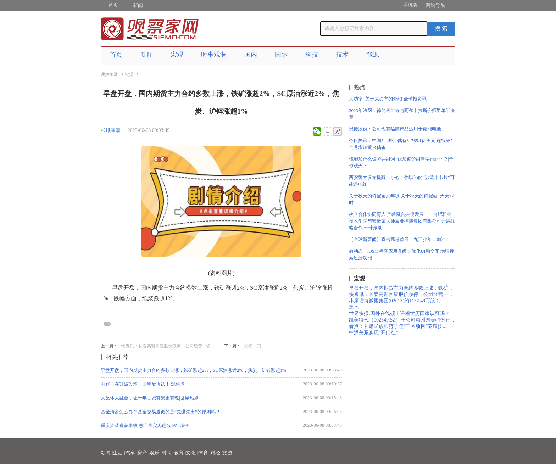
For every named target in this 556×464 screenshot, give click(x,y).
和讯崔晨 (111, 130)
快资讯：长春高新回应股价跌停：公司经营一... (400, 294)
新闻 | (107, 452)
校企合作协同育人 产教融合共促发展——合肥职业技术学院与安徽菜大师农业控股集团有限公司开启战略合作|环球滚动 (402, 221)
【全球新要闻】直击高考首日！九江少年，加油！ (399, 239)
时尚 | (168, 452)
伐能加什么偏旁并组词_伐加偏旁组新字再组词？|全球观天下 (401, 162)
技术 (342, 54)
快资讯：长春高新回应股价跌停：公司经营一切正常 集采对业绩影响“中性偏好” (196, 345)
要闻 (146, 54)
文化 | (192, 452)
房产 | (143, 452)
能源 (372, 54)
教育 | (180, 452)
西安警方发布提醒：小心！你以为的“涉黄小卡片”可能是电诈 (402, 181)
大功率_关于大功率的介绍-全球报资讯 (388, 98)
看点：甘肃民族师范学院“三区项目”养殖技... (397, 326)
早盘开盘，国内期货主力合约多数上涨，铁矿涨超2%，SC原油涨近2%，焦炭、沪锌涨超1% (193, 370)
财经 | (216, 452)
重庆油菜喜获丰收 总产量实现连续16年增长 (145, 425)
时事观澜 (214, 54)
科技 (311, 54)
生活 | (119, 452)
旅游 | (228, 452)
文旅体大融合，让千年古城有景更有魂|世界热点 (150, 398)
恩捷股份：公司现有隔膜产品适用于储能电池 (395, 129)
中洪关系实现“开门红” (373, 332)
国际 (281, 54)
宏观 (177, 54)
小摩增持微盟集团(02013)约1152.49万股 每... (397, 300)
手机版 (410, 5)
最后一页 (252, 345)
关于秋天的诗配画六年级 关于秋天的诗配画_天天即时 (401, 199)
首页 (113, 5)
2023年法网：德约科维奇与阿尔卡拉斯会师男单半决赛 (402, 114)
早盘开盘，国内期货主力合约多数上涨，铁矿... (400, 288)
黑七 (354, 307)
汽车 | (131, 452)
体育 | (204, 452)
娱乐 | (155, 452)
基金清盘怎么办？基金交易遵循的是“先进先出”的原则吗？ (160, 411)
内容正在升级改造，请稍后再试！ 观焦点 (143, 384)
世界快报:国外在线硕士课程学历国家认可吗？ (399, 313)
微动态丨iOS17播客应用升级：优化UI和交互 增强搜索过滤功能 (401, 254)
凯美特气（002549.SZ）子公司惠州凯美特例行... (401, 320)
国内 (250, 54)
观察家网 (109, 74)
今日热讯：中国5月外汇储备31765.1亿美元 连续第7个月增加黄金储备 (401, 144)
